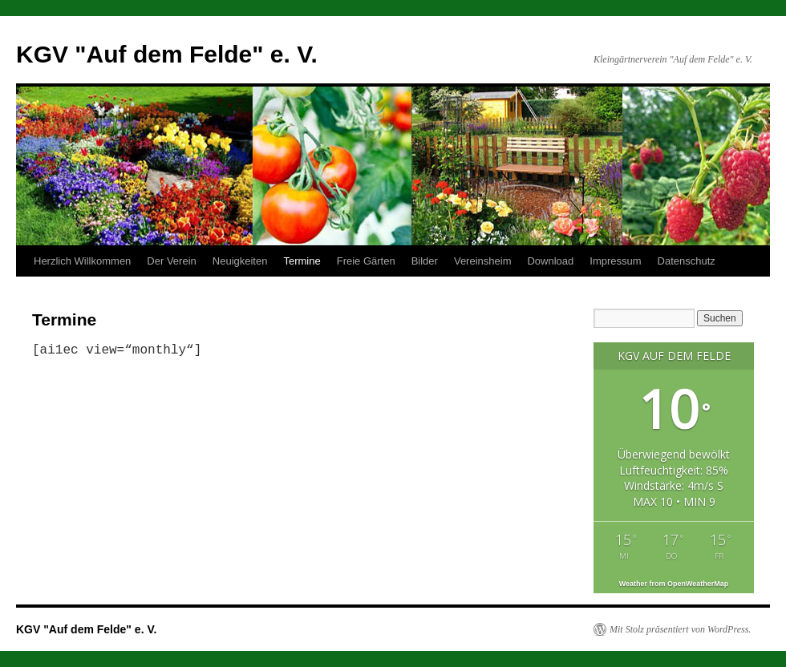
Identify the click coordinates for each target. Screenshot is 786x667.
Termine (301, 261)
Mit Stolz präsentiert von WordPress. (680, 629)
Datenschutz (686, 261)
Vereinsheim (483, 261)
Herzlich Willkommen (82, 261)
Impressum (615, 261)
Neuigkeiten (240, 261)
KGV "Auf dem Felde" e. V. (167, 54)
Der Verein (171, 261)
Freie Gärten (366, 261)
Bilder (424, 261)
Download (550, 261)
